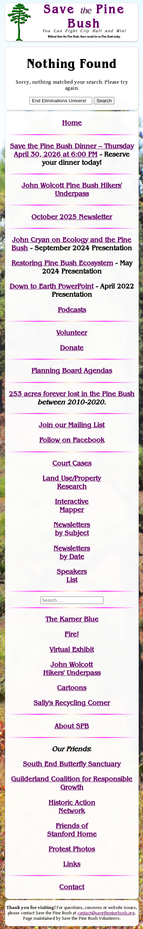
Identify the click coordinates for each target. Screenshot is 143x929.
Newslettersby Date (71, 552)
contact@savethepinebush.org (106, 913)
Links (71, 864)
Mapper (72, 510)
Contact (71, 887)
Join (46, 425)
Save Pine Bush (84, 16)
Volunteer (71, 333)
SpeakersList (72, 575)
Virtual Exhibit (72, 649)
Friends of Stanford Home (72, 830)
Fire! (72, 634)
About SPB (72, 726)
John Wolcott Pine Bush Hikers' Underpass (72, 189)
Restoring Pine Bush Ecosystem (62, 263)
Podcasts (72, 310)
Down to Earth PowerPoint (51, 286)
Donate (71, 348)
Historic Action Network (71, 806)
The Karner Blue (71, 619)
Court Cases (71, 463)
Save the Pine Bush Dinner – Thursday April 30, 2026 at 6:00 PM (72, 150)
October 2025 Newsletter (71, 217)
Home (72, 123)
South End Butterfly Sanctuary (72, 764)
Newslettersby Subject (71, 529)
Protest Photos (71, 849)
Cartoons (71, 688)
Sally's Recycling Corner (72, 703)
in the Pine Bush (93, 394)
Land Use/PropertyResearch (71, 482)
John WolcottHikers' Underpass (72, 668)
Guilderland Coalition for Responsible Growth (71, 783)
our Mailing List (78, 425)
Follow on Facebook (71, 440)
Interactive (71, 501)
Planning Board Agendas (71, 371)
